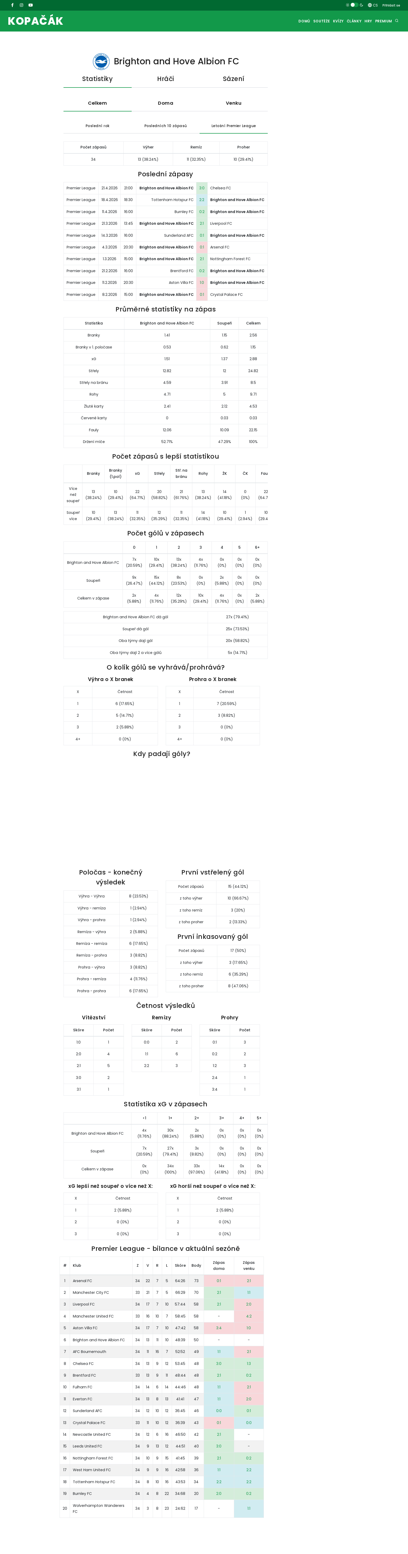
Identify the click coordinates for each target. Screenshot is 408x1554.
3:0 (202, 189)
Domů (286, 21)
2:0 (248, 1305)
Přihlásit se (391, 5)
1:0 (202, 283)
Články (346, 21)
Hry (363, 21)
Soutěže (306, 21)
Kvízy (326, 21)
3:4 (219, 1329)
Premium (382, 21)
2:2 (201, 201)
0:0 (219, 1411)
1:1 (248, 1293)
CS (373, 5)
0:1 (202, 236)
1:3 (249, 1364)
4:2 (249, 1317)
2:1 (202, 224)
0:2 (202, 212)
